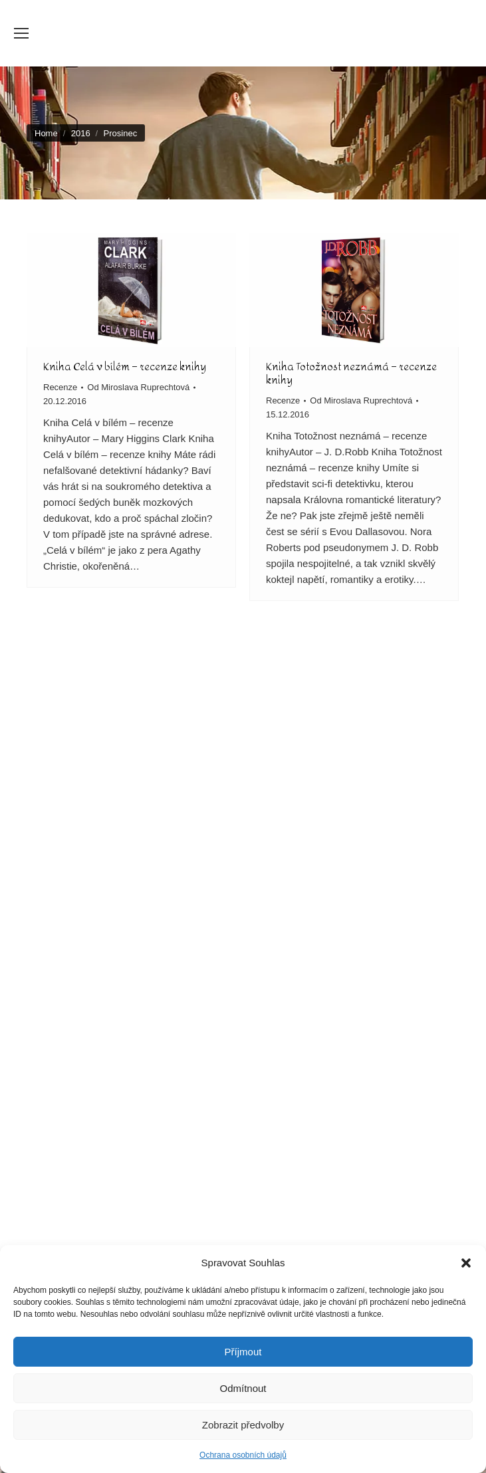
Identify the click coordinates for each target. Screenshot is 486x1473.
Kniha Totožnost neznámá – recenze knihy (351, 373)
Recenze (60, 387)
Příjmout (243, 1351)
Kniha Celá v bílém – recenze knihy (124, 366)
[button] (466, 1263)
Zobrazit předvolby (243, 1424)
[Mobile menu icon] (21, 33)
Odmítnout (242, 1388)
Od (138, 387)
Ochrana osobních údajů (243, 1455)
